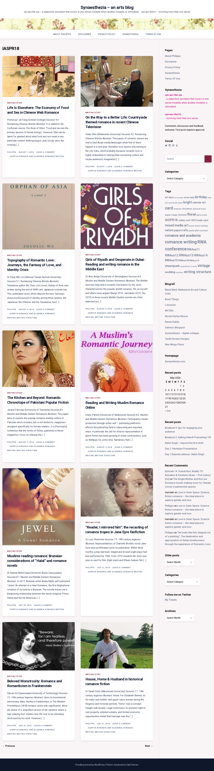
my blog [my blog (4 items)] (204, 226)
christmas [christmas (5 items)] (187, 209)
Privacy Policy (106, 34)
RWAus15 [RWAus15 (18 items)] (171, 260)
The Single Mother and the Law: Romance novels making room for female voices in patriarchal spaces (188, 483)
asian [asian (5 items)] (186, 197)
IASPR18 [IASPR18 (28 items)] (171, 220)
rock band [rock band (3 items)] (203, 231)
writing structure (26, 318)
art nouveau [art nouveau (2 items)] (179, 198)
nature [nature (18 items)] (169, 230)
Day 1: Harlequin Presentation (181, 448)
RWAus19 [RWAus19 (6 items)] (194, 260)
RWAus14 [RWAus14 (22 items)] (201, 255)
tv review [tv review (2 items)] (194, 266)
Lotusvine (170, 305)
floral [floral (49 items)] (191, 214)
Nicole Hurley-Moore (176, 316)
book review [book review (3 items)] (178, 203)
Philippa (11, 152)
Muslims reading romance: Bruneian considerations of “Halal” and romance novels (37, 561)
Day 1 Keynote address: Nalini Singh (184, 454)
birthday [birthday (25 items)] (201, 197)
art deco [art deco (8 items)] (169, 197)
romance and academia (31, 156)
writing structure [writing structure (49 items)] (197, 272)
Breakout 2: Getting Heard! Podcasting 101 (188, 437)
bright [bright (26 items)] (187, 202)
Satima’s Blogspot (175, 327)
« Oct (167, 410)
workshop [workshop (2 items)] (179, 272)
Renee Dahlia (172, 321)
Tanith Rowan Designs (177, 338)
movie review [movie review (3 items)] (194, 226)
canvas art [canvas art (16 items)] (199, 202)
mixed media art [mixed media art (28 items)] (176, 225)
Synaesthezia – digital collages (182, 333)
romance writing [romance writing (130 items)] (181, 241)
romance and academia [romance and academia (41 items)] (183, 235)
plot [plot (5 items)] (197, 230)
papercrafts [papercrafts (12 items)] (181, 230)
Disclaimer (84, 34)
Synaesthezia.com (175, 361)
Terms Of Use (153, 34)
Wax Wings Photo (174, 344)
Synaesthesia (130, 34)
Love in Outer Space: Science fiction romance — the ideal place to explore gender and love (187, 496)
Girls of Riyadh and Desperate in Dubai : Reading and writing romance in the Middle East (115, 264)
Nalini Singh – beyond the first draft (184, 443)
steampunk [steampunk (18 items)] (172, 266)
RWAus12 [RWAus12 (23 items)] (171, 255)
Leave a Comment (45, 152)
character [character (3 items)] (178, 209)
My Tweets (171, 599)
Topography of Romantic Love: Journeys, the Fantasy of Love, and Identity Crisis (34, 265)
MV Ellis (169, 310)
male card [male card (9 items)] (202, 220)
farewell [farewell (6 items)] (182, 215)
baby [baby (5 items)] (192, 197)
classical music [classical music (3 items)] (199, 209)
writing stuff (14, 103)
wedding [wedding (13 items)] (170, 272)
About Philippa (62, 34)
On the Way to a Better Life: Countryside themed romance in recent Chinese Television (116, 122)
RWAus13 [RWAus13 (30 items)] (186, 255)
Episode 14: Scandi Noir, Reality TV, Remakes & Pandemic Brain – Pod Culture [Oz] (187, 475)
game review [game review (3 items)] (201, 215)
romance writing (54, 156)
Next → (149, 746)
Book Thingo (172, 299)
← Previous (8, 746)
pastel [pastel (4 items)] (191, 230)
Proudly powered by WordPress (90, 765)
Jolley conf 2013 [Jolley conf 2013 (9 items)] (187, 220)
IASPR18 (14, 156)
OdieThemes (132, 765)
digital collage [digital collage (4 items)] (171, 215)
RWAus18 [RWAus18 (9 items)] (183, 260)
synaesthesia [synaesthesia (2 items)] (185, 266)
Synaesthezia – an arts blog (107, 7)
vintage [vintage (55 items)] (204, 265)
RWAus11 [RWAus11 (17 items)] (193, 249)
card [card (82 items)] (169, 208)
